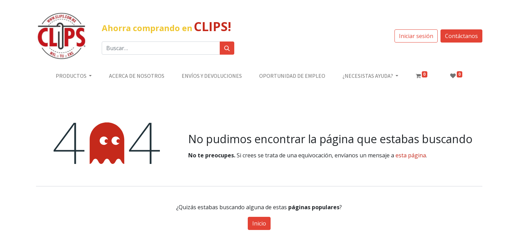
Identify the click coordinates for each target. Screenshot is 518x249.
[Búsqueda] (227, 48)
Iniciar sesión (416, 36)
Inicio (259, 223)
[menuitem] (136, 75)
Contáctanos (461, 36)
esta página (411, 155)
